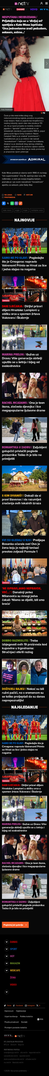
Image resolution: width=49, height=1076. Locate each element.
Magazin (15, 963)
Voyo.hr (21, 1044)
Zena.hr (13, 1044)
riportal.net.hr (24, 1055)
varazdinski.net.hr (11, 1055)
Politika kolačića (26, 1016)
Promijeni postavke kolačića (16, 1027)
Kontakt (24, 1022)
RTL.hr (6, 1044)
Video (13, 984)
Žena (13, 977)
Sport (13, 949)
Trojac (25, 210)
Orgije (17, 210)
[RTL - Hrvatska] (8, 1036)
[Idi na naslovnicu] (23, 6)
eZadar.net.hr (31, 1059)
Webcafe (15, 970)
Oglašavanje (21, 1011)
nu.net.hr (7, 1062)
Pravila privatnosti (12, 1022)
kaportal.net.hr (35, 1052)
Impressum (9, 1011)
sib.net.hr (24, 1052)
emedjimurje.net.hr (11, 1052)
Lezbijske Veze (37, 210)
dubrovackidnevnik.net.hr (14, 1059)
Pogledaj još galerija (15, 924)
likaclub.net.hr (18, 1062)
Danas (13, 942)
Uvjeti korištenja (11, 1016)
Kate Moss (7, 210)
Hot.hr (29, 195)
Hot (12, 956)
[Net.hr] (20, 1036)
